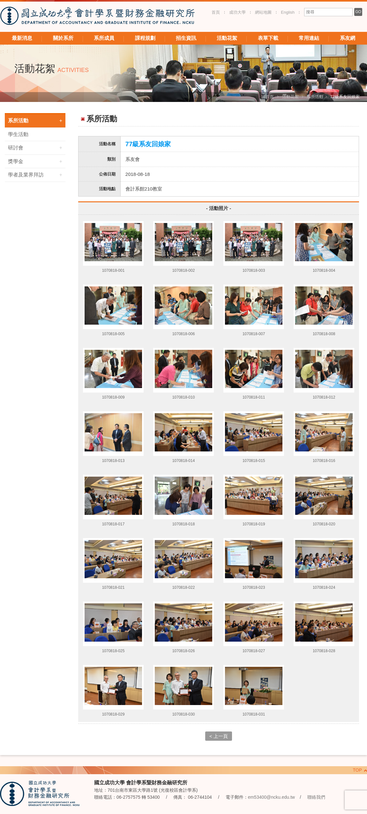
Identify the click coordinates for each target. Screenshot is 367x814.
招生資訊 (186, 38)
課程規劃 (145, 38)
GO (358, 12)
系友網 (347, 38)
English (288, 12)
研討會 (15, 147)
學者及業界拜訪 (26, 174)
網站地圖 (263, 12)
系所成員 (104, 38)
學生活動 (18, 134)
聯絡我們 (316, 797)
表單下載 (268, 38)
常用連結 (309, 38)
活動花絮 (227, 38)
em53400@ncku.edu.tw (271, 797)
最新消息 (22, 38)
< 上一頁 (218, 736)
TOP (357, 770)
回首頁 (267, 96)
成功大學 (237, 12)
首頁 (216, 12)
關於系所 (63, 38)
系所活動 (315, 96)
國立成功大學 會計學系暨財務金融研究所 (97, 17)
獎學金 (15, 161)
